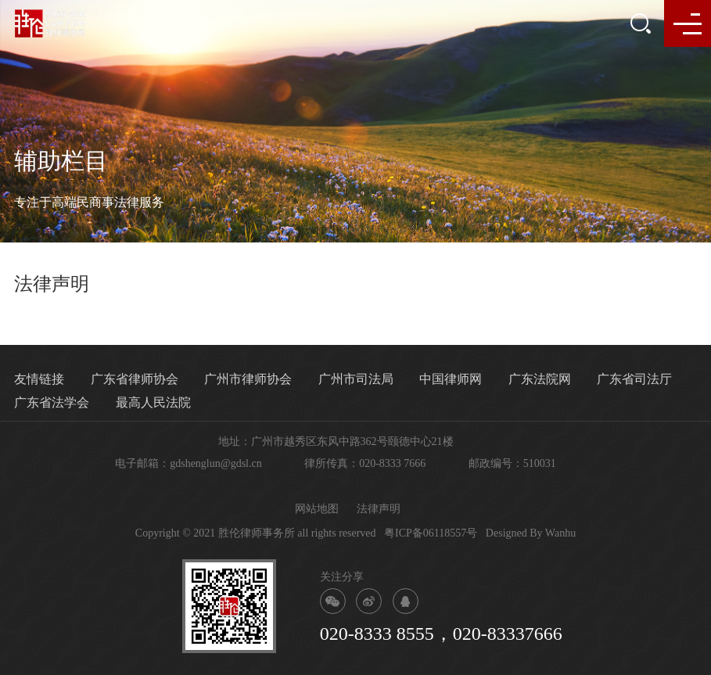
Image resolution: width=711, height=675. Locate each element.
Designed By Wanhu (531, 533)
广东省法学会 (51, 402)
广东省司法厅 (634, 379)
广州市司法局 (355, 379)
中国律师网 (450, 379)
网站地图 (317, 509)
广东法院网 (539, 379)
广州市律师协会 (248, 379)
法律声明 (378, 509)
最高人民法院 (153, 402)
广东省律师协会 (134, 379)
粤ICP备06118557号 (430, 533)
